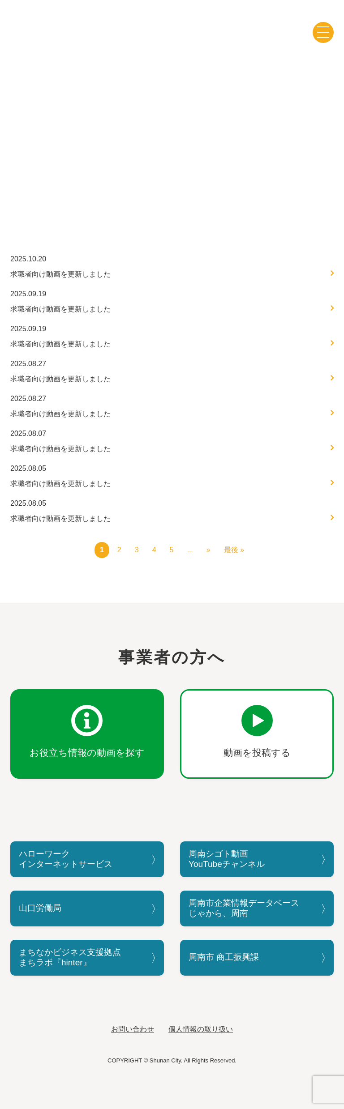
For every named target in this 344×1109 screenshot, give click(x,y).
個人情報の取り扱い (200, 1029)
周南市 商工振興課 (224, 957)
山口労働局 (40, 908)
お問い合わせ (132, 1029)
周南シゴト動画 (172, 28)
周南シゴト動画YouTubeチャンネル (227, 859)
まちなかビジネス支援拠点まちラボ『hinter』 (70, 957)
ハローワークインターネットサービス (65, 859)
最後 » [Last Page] (234, 550)
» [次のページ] (208, 550)
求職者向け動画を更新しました (60, 274)
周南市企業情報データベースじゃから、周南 (244, 908)
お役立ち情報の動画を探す (87, 752)
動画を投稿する (257, 752)
